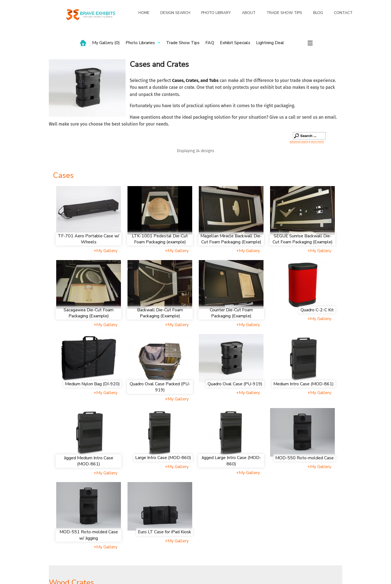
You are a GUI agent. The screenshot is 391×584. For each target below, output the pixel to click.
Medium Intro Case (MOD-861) (303, 384)
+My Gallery (105, 251)
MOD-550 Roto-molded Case (304, 458)
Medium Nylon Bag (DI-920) (92, 384)
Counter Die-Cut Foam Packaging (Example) (231, 313)
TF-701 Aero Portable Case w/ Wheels (88, 239)
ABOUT (249, 12)
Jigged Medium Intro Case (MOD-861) (88, 461)
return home (317, 141)
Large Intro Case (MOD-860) (163, 458)
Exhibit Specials (235, 43)
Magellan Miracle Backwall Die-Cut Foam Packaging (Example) (231, 239)
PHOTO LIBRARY (216, 12)
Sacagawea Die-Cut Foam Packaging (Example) (89, 313)
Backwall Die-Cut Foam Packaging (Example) (160, 313)
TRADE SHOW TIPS (284, 12)
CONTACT (343, 12)
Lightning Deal (270, 43)
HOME (143, 12)
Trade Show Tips (183, 43)
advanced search (299, 141)
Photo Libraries (140, 43)
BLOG (318, 12)
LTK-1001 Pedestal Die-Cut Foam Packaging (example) (160, 239)
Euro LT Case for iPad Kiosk (164, 532)
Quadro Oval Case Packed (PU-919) (160, 387)
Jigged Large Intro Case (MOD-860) (231, 461)
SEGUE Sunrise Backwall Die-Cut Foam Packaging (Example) (303, 239)
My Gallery (106, 43)
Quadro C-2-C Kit (317, 310)
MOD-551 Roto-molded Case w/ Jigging (88, 535)
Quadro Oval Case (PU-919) (235, 384)
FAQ (209, 43)
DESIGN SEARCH (175, 12)
